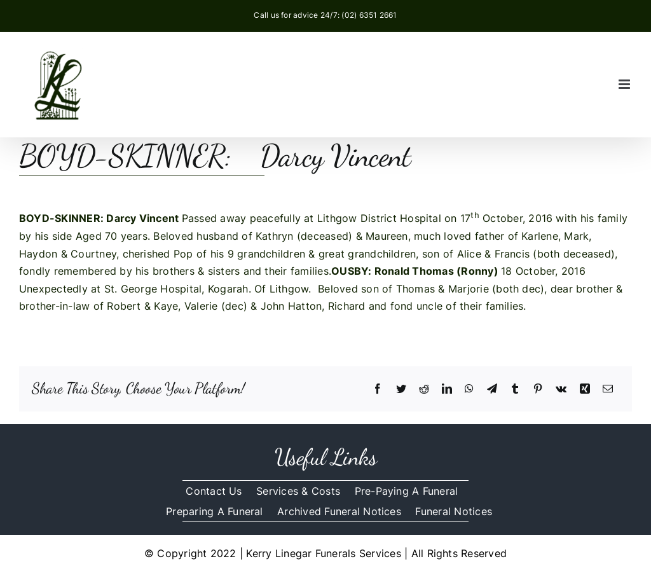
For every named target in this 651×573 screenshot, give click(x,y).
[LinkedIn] (446, 389)
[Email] (607, 389)
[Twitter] (401, 389)
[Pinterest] (537, 389)
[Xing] (584, 389)
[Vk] (561, 389)
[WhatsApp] (469, 389)
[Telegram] (492, 389)
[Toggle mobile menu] (625, 84)
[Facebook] (377, 389)
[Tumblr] (515, 389)
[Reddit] (424, 389)
